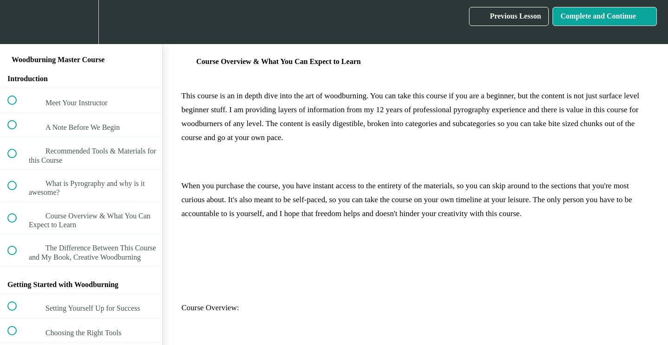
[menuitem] (81, 22)
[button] (17, 22)
